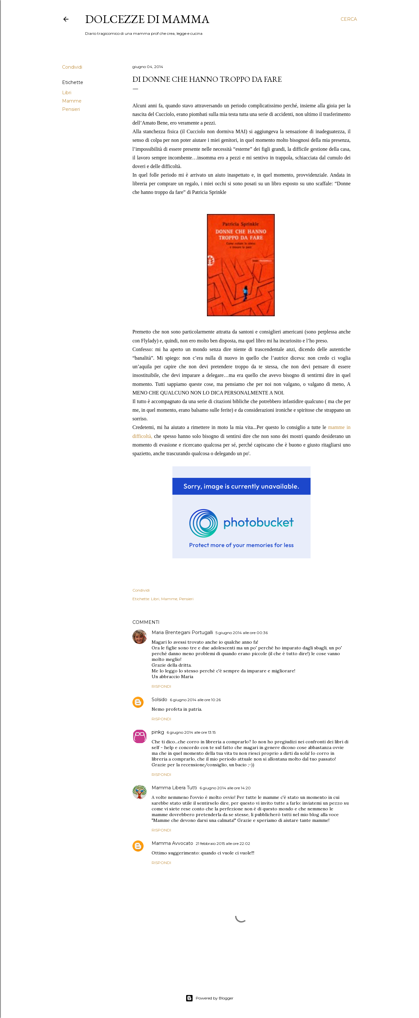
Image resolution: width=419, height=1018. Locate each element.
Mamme (72, 101)
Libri (66, 93)
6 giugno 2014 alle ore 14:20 (225, 787)
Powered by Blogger (209, 998)
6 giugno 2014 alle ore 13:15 (191, 732)
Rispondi (161, 686)
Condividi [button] (72, 67)
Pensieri (71, 109)
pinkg (158, 732)
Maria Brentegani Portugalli (182, 632)
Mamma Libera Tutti (174, 788)
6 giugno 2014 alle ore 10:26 (195, 699)
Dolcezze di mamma (147, 19)
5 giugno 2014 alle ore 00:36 (242, 632)
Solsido (159, 699)
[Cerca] (349, 19)
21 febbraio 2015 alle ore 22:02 (223, 843)
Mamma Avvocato (172, 843)
